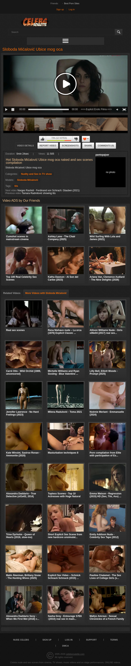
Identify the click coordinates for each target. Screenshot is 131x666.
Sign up (60, 9)
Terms (114, 640)
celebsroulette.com (75, 654)
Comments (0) (106, 145)
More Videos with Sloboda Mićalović (46, 293)
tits (16, 186)
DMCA (65, 646)
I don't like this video (75, 139)
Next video (11, 190)
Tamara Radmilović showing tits (39, 193)
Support (91, 640)
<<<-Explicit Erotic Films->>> (96, 109)
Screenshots (70, 145)
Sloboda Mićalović (27, 180)
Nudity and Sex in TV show (36, 174)
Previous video (13, 193)
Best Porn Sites (71, 3)
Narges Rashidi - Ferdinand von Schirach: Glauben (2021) (48, 190)
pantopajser (102, 154)
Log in (72, 9)
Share (88, 145)
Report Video (48, 145)
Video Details (25, 145)
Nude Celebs (21, 640)
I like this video (42, 139)
